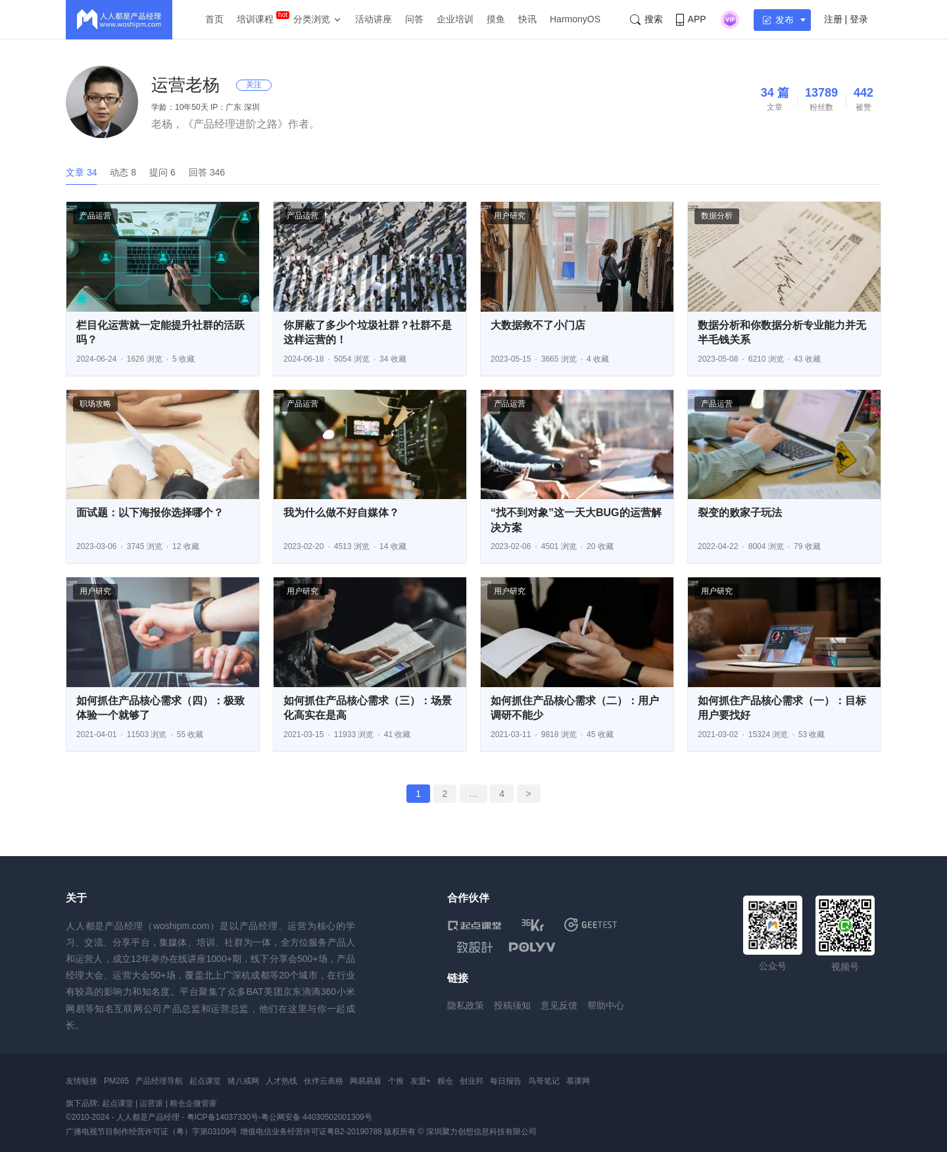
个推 (396, 1081)
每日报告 (506, 1081)
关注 (254, 84)
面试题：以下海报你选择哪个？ (150, 512)
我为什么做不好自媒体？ (341, 512)
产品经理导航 (159, 1081)
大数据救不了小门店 (538, 325)
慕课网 (578, 1081)
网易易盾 (365, 1081)
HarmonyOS (575, 19)
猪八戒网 (243, 1081)
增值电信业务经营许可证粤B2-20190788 (311, 1131)
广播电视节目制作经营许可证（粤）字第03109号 (151, 1131)
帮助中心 (605, 1005)
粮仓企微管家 (193, 1103)
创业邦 (471, 1081)
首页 (214, 19)
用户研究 (509, 215)
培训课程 (255, 19)
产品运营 (95, 215)
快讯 (527, 19)
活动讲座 (373, 19)
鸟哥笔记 (544, 1081)
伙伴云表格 (323, 1081)
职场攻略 (95, 403)
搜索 (646, 19)
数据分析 (717, 215)
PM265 (116, 1081)
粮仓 (445, 1081)
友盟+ (420, 1081)
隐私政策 (465, 1005)
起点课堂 (205, 1081)
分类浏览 (311, 19)
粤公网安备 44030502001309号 (316, 1117)
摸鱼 (496, 19)
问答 (414, 19)
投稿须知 (512, 1005)
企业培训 (455, 19)
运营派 (151, 1103)
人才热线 (281, 1081)
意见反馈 (559, 1005)
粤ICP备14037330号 (222, 1117)
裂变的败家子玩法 (740, 512)
